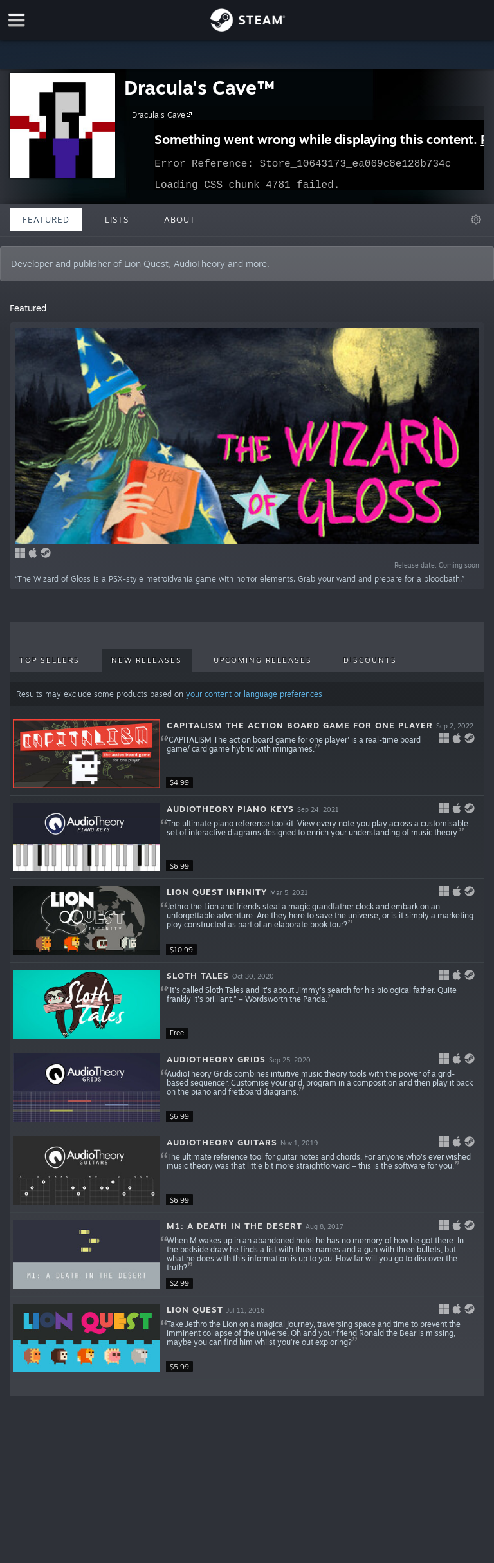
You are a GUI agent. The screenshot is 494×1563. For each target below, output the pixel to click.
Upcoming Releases (263, 660)
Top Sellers (49, 660)
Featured (46, 219)
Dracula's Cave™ (199, 87)
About (180, 219)
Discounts (370, 660)
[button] (247, 754)
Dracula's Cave (164, 114)
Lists (117, 219)
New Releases (146, 660)
